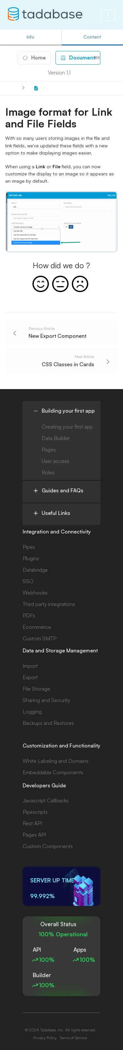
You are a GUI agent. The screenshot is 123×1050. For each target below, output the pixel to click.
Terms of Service (73, 1037)
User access (55, 461)
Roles (48, 472)
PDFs (29, 615)
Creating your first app (67, 426)
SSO (28, 581)
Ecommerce (37, 627)
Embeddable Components (53, 772)
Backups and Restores (48, 723)
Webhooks (35, 592)
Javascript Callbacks (46, 800)
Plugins (31, 558)
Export (30, 677)
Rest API (32, 823)
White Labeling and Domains (56, 761)
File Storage (36, 688)
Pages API (34, 834)
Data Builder (56, 438)
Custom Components (48, 846)
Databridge (35, 569)
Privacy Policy (45, 1037)
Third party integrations (49, 604)
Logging (32, 711)
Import (30, 666)
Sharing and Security (46, 700)
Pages (49, 449)
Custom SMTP (39, 638)
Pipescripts (35, 812)
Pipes (29, 547)
